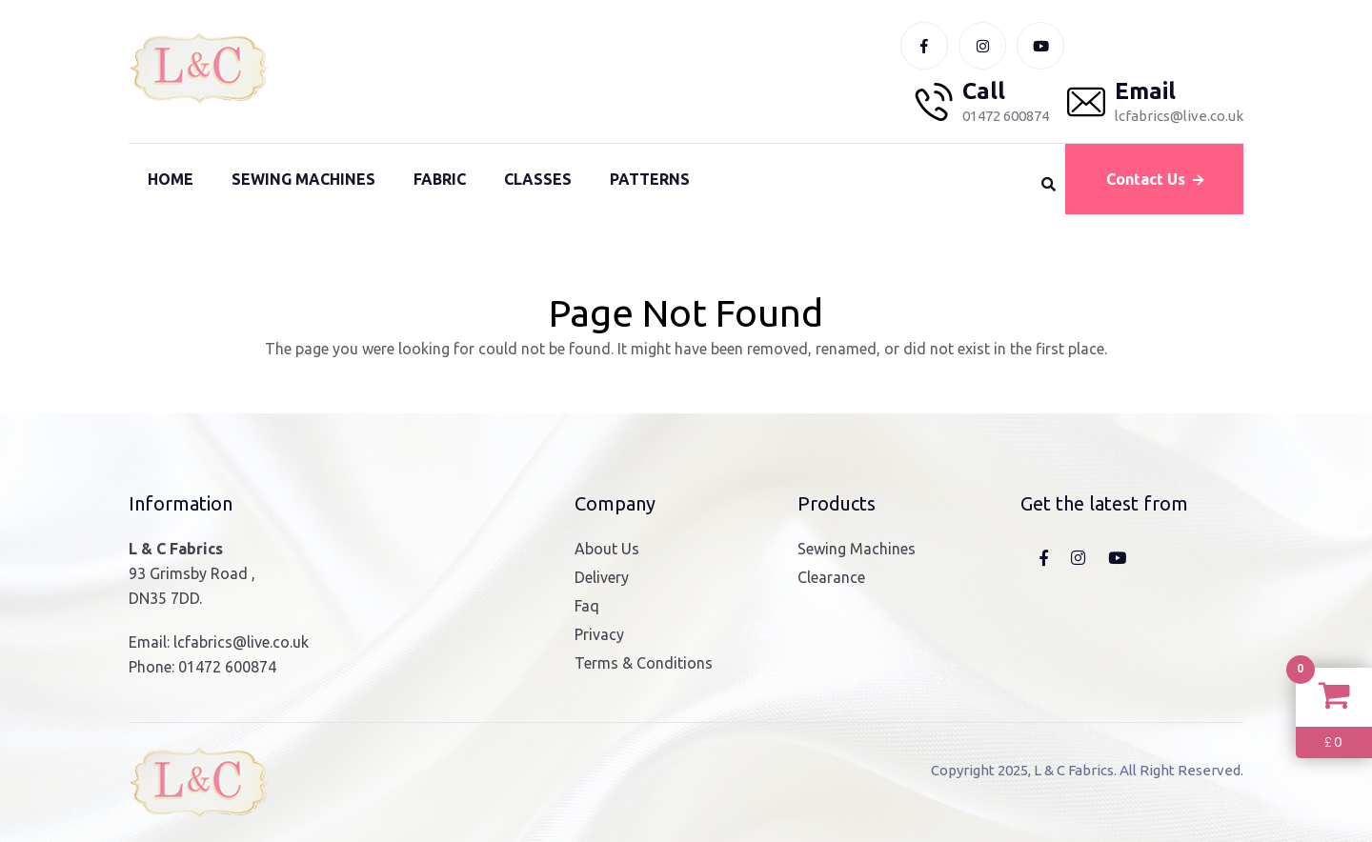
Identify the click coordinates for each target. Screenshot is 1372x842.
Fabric (440, 179)
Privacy (599, 634)
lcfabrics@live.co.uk (241, 642)
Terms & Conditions (644, 663)
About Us (607, 548)
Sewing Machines (303, 179)
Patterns (650, 179)
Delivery (602, 577)
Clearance (831, 577)
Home (170, 179)
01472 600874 (227, 666)
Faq (587, 605)
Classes (538, 179)
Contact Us (1154, 179)
